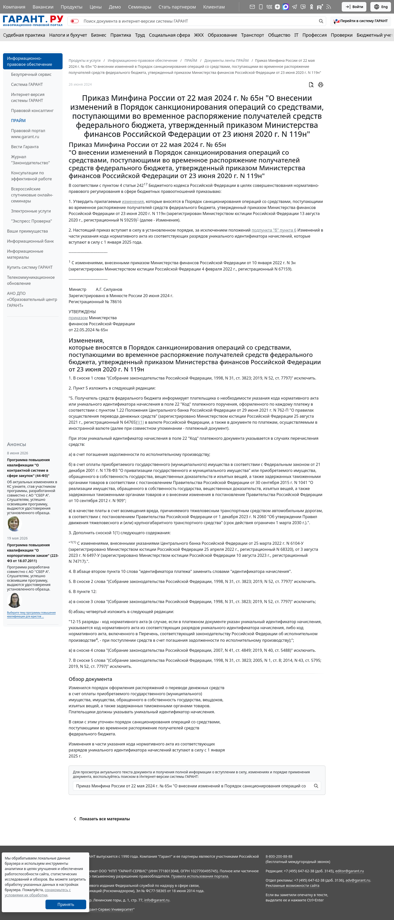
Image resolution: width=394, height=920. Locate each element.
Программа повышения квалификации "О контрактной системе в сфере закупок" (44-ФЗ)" (28, 467)
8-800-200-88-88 (279, 856)
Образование (222, 35)
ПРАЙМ (18, 120)
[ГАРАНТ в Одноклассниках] (312, 7)
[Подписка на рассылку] (252, 7)
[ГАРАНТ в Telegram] (294, 7)
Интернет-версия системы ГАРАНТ (27, 97)
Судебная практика (24, 35)
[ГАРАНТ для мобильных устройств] (261, 7)
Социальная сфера (169, 35)
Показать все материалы (101, 819)
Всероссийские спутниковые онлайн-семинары (32, 195)
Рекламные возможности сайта (292, 885)
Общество (279, 35)
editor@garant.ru (349, 871)
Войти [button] (354, 7)
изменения (132, 201)
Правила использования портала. (200, 876)
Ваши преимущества (27, 231)
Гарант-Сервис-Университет (109, 909)
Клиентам (214, 7)
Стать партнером (177, 7)
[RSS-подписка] (329, 7)
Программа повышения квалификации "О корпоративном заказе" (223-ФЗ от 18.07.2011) (33, 553)
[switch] (75, 21)
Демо (115, 7)
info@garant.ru (156, 900)
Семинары (139, 7)
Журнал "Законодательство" (30, 160)
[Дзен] (277, 6)
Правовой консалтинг (32, 110)
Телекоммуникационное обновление (31, 280)
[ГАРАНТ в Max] (285, 7)
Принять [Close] (66, 904)
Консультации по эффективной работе (31, 176)
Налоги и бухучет (68, 35)
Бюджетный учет (375, 35)
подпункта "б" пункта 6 (274, 230)
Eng (381, 7)
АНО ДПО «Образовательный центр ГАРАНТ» (32, 299)
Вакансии (43, 7)
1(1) (140, 422)
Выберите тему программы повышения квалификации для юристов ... (31, 614)
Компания (14, 7)
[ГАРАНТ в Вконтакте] (269, 7)
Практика (120, 35)
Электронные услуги (31, 211)
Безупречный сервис (31, 74)
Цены (96, 7)
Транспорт (252, 35)
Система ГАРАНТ (27, 84)
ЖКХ (199, 35)
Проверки (342, 35)
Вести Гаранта (25, 146)
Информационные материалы (25, 254)
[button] (360, 21)
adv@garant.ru (358, 880)
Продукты (71, 7)
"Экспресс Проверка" (31, 221)
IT (296, 35)
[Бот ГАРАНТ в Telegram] (303, 7)
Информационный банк (30, 241)
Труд (140, 35)
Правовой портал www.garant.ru (28, 133)
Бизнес (98, 35)
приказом (78, 317)
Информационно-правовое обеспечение (29, 61)
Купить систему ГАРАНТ (30, 267)
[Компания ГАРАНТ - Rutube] (320, 7)
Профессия (315, 35)
